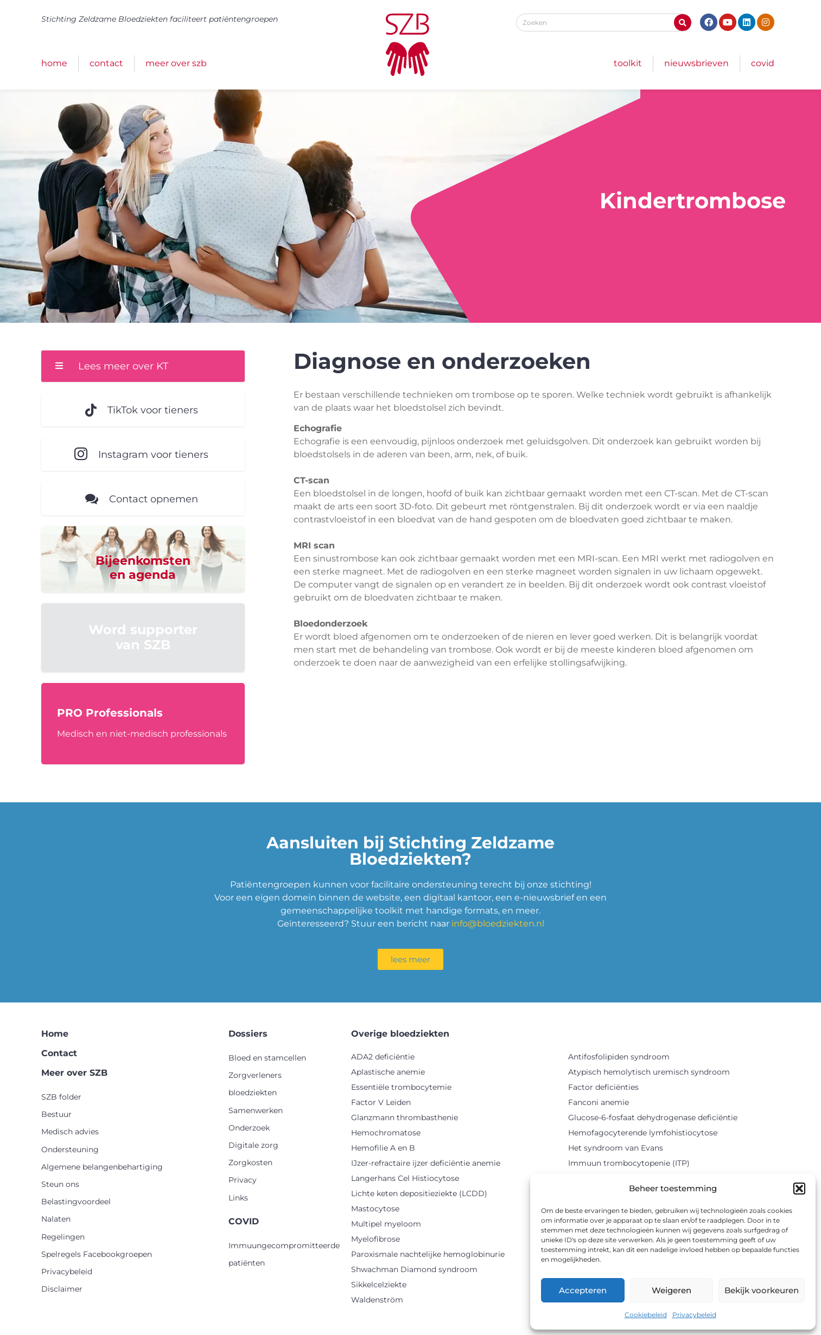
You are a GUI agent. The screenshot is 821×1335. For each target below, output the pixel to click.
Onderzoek (249, 1128)
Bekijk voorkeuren (761, 1290)
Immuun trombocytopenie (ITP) (629, 1163)
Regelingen (63, 1237)
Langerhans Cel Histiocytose (405, 1179)
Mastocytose (375, 1209)
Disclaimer (61, 1289)
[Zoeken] (682, 22)
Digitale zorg (253, 1146)
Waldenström (377, 1300)
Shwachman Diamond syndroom (414, 1270)
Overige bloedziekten (400, 1034)
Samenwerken (255, 1111)
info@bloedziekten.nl (497, 924)
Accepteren (583, 1290)
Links (238, 1198)
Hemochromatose (386, 1133)
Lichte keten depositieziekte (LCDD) (419, 1194)
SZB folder (61, 1097)
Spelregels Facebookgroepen (96, 1255)
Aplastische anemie (388, 1072)
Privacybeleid (694, 1315)
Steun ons (60, 1185)
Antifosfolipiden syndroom (619, 1057)
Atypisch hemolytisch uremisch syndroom (649, 1072)
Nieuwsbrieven (696, 63)
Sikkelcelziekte (378, 1285)
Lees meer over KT (123, 366)
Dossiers (248, 1034)
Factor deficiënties (603, 1088)
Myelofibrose (375, 1239)
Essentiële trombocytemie (401, 1088)
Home (54, 63)
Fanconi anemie (598, 1103)
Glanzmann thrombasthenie (404, 1118)
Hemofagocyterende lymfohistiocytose (642, 1133)
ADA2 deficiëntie (383, 1057)
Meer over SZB (176, 63)
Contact (106, 63)
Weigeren (671, 1290)
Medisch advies (70, 1133)
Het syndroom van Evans (615, 1148)
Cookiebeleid (646, 1315)
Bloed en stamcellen (267, 1058)
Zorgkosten (250, 1163)
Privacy (242, 1181)
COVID (762, 63)
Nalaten (56, 1220)
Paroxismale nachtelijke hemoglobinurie (428, 1255)
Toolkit (628, 63)
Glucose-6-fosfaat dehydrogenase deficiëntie (652, 1118)
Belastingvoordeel (76, 1202)
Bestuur (56, 1115)
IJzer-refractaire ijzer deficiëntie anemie (425, 1163)
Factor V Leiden (381, 1103)
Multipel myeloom (386, 1224)
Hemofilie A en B (383, 1148)
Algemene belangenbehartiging (102, 1167)
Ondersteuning (70, 1150)
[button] (799, 1188)
